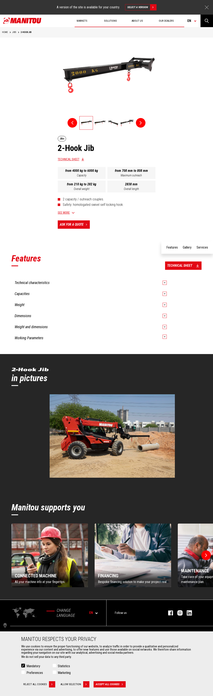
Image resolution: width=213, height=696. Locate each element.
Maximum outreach (131, 175)
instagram (178, 613)
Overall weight (81, 188)
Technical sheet (68, 159)
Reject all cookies (39, 684)
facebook (168, 613)
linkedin (187, 613)
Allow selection (74, 684)
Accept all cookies (111, 684)
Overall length (131, 188)
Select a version (141, 7)
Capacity (81, 175)
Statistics (64, 666)
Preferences (34, 673)
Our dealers (166, 20)
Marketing (64, 673)
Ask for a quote (75, 224)
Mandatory (33, 666)
